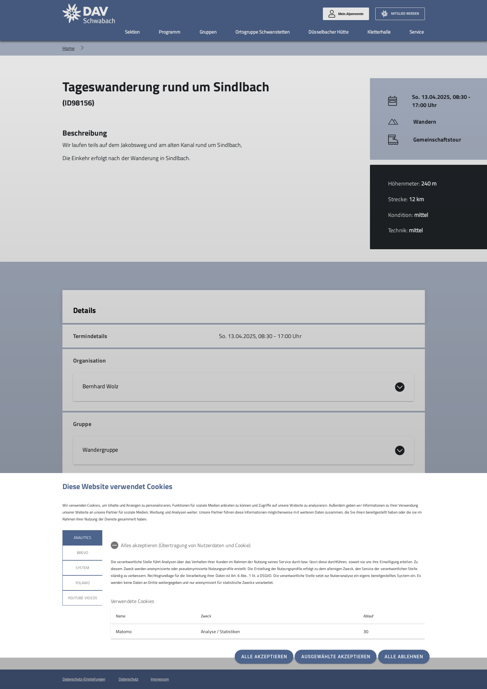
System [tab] (82, 568)
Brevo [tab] (82, 553)
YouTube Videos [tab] (82, 598)
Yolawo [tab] (82, 583)
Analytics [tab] (82, 538)
